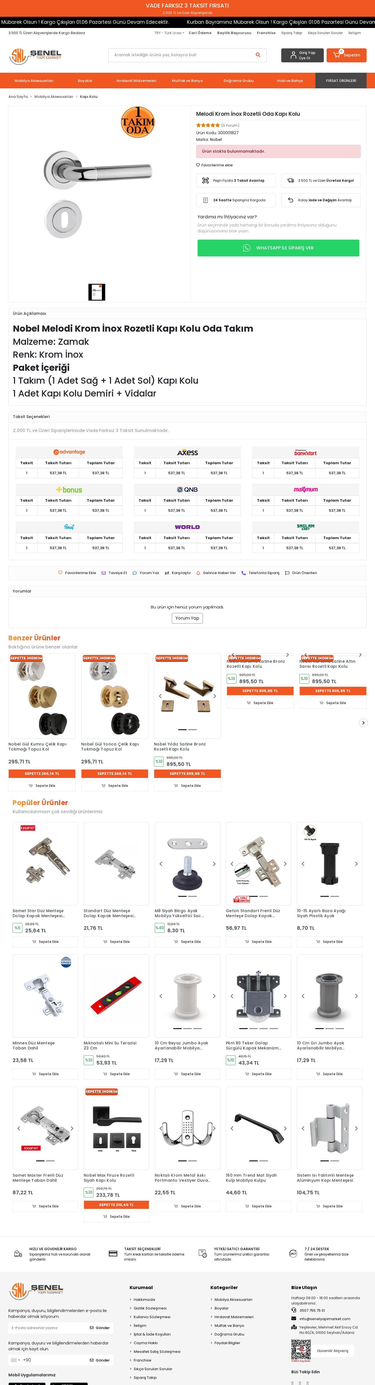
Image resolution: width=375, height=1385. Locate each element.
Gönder (100, 1329)
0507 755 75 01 (308, 1311)
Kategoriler (224, 1288)
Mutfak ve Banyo (229, 1326)
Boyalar (222, 1309)
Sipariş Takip (291, 32)
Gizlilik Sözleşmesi (150, 1309)
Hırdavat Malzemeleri (234, 1317)
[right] (367, 723)
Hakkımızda (144, 1300)
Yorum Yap (187, 618)
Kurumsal (141, 1288)
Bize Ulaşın (304, 1288)
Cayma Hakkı (146, 1343)
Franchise (142, 1361)
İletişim (354, 32)
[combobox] (15, 1361)
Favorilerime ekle (214, 165)
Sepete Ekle (42, 786)
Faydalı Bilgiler (227, 1343)
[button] (346, 55)
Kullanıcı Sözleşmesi (152, 1317)
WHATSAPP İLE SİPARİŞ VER (278, 248)
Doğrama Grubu (229, 1335)
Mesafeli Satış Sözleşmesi (157, 1352)
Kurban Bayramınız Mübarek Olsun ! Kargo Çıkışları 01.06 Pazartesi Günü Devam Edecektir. (230, 22)
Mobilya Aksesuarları (233, 1300)
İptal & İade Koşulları (152, 1335)
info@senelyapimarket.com (320, 1320)
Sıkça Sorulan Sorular (325, 32)
